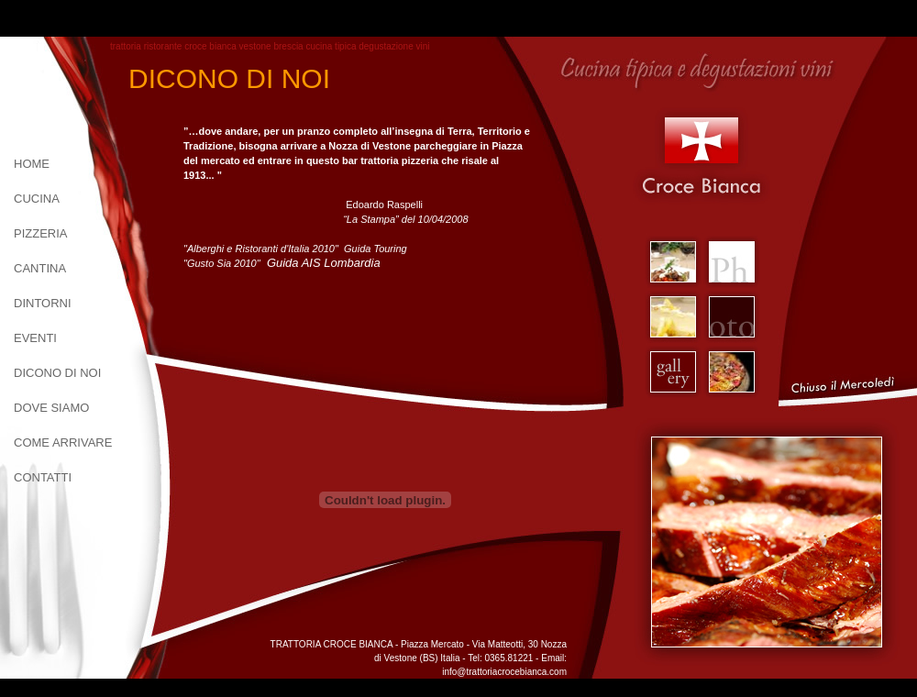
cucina (37, 198)
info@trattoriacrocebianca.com (504, 672)
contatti (43, 477)
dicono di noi (57, 373)
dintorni (43, 303)
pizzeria (41, 233)
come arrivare (63, 442)
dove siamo (51, 408)
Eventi (35, 338)
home (32, 164)
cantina (40, 268)
